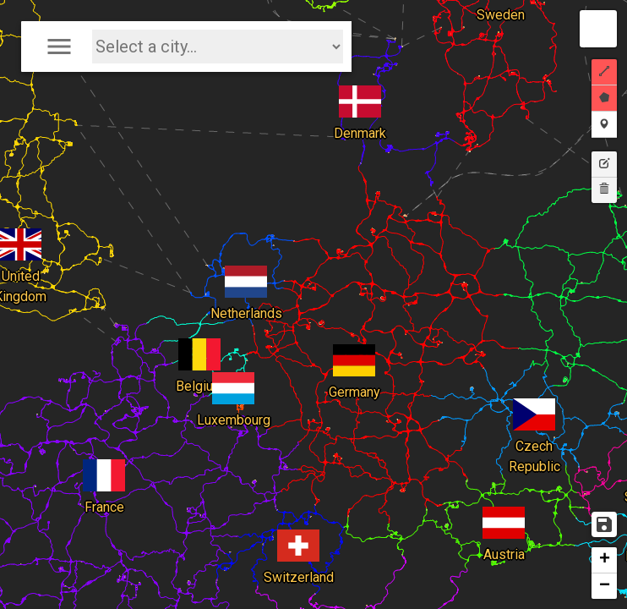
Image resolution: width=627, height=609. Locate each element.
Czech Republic (534, 403)
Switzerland (299, 534)
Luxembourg (233, 377)
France (104, 464)
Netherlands (246, 271)
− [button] (604, 586)
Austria (504, 512)
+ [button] (604, 560)
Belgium (200, 343)
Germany (354, 349)
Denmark (360, 90)
